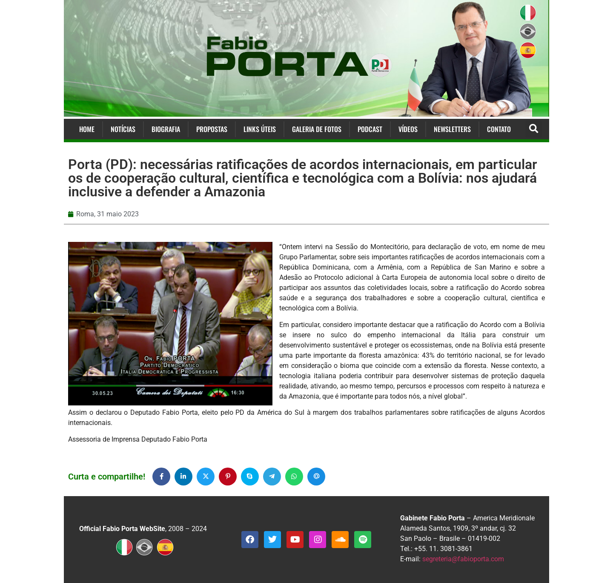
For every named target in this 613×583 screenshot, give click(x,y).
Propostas (211, 129)
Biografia (166, 129)
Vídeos (408, 129)
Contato (499, 129)
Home (87, 129)
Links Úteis (259, 129)
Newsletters (452, 129)
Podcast (370, 129)
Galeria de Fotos (316, 129)
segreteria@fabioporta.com (463, 559)
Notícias (123, 129)
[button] (533, 129)
